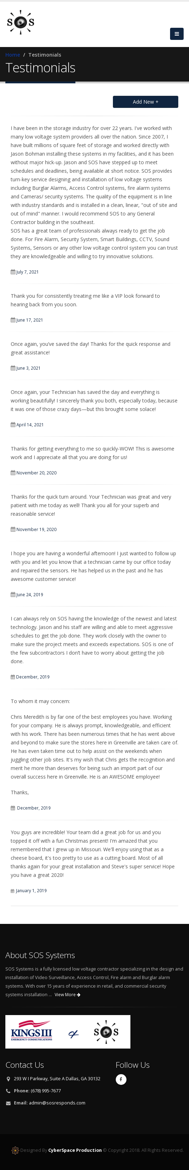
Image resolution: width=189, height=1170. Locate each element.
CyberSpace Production (75, 1150)
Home (12, 54)
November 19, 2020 (36, 529)
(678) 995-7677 (46, 1091)
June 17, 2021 (29, 320)
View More (67, 995)
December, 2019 (33, 677)
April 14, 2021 (30, 424)
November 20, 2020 (36, 472)
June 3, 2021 (28, 368)
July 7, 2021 (27, 272)
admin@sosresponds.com (57, 1103)
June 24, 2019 (29, 594)
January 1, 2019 (31, 890)
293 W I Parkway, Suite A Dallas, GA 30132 (57, 1079)
